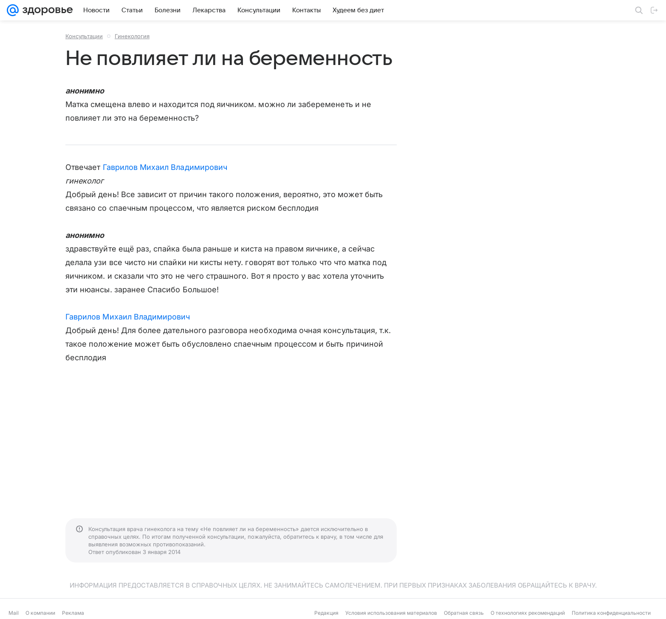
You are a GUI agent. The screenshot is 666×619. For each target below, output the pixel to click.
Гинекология (132, 36)
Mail (13, 613)
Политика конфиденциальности (611, 613)
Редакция (326, 613)
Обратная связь (464, 613)
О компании (40, 613)
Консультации (84, 36)
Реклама (73, 613)
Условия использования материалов (391, 613)
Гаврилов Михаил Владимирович (165, 167)
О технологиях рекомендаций (528, 613)
